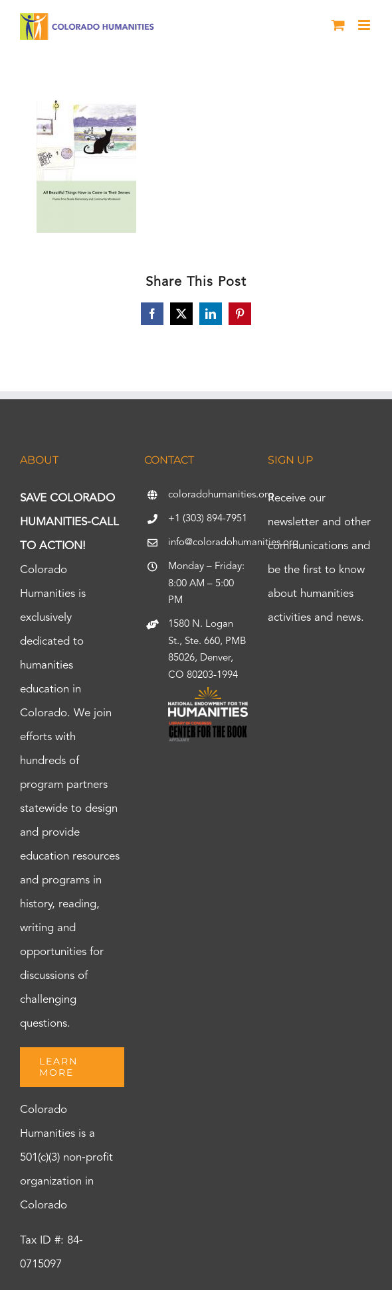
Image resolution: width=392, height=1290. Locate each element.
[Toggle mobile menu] (365, 25)
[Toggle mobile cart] (338, 25)
